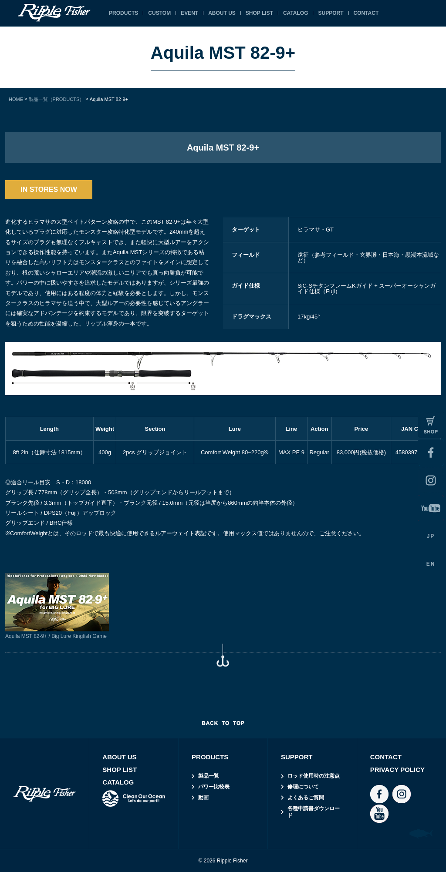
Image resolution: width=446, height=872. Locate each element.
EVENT (189, 13)
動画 (203, 798)
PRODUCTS (123, 13)
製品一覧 (208, 776)
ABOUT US (222, 13)
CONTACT (366, 13)
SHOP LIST (259, 13)
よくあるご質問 (305, 798)
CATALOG (295, 13)
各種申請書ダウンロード (313, 812)
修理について (303, 787)
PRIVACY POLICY (397, 769)
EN (431, 564)
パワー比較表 (214, 787)
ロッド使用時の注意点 (313, 776)
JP (431, 536)
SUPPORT (330, 13)
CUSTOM (159, 13)
